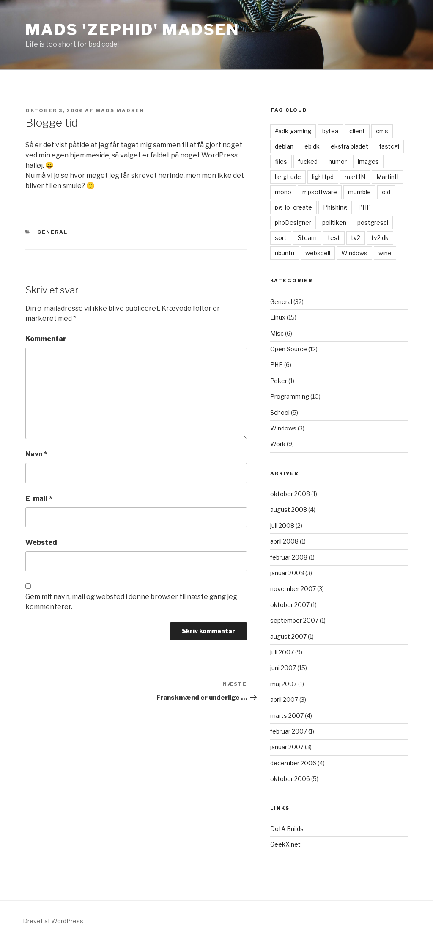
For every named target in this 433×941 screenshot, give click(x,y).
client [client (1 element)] (357, 131)
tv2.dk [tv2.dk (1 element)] (380, 237)
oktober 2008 (290, 493)
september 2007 (294, 620)
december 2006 (293, 763)
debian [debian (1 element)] (284, 146)
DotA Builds (287, 828)
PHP (276, 364)
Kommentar (45, 339)
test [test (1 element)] (334, 237)
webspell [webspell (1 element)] (317, 253)
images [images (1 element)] (368, 161)
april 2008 (284, 541)
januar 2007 (287, 747)
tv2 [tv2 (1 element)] (355, 237)
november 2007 (293, 588)
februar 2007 (288, 731)
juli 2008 (282, 525)
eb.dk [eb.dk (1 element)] (312, 146)
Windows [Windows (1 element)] (354, 253)
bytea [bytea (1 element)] (330, 131)
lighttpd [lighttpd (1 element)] (323, 176)
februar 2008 (288, 557)
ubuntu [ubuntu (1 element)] (284, 253)
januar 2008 (287, 573)
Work (277, 443)
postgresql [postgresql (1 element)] (372, 222)
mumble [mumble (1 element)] (359, 192)
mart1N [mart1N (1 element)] (355, 176)
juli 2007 (282, 652)
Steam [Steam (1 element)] (307, 237)
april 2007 (284, 699)
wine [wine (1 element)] (385, 253)
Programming (289, 396)
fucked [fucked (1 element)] (308, 161)
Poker (278, 380)
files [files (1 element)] (281, 161)
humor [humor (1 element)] (338, 161)
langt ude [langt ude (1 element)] (288, 176)
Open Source (288, 349)
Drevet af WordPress (53, 920)
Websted (41, 542)
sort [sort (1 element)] (281, 237)
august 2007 (288, 636)
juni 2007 (283, 667)
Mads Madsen (120, 110)
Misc (277, 333)
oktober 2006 (290, 778)
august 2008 (288, 509)
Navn (36, 454)
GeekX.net (285, 844)
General (52, 232)
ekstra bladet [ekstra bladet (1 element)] (349, 146)
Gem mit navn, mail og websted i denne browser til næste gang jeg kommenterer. (131, 602)
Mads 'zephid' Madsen (132, 29)
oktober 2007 (290, 604)
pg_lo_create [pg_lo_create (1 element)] (293, 207)
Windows (283, 428)
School (280, 412)
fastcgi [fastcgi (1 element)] (389, 146)
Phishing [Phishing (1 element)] (335, 207)
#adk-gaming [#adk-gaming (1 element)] (293, 131)
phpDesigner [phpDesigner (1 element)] (293, 222)
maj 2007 (283, 683)
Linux (277, 317)
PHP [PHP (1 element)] (364, 207)
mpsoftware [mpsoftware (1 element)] (319, 192)
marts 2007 (287, 715)
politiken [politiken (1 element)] (334, 222)
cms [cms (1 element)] (382, 131)
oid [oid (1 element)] (386, 192)
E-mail (38, 498)
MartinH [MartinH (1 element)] (387, 176)
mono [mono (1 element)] (283, 192)
